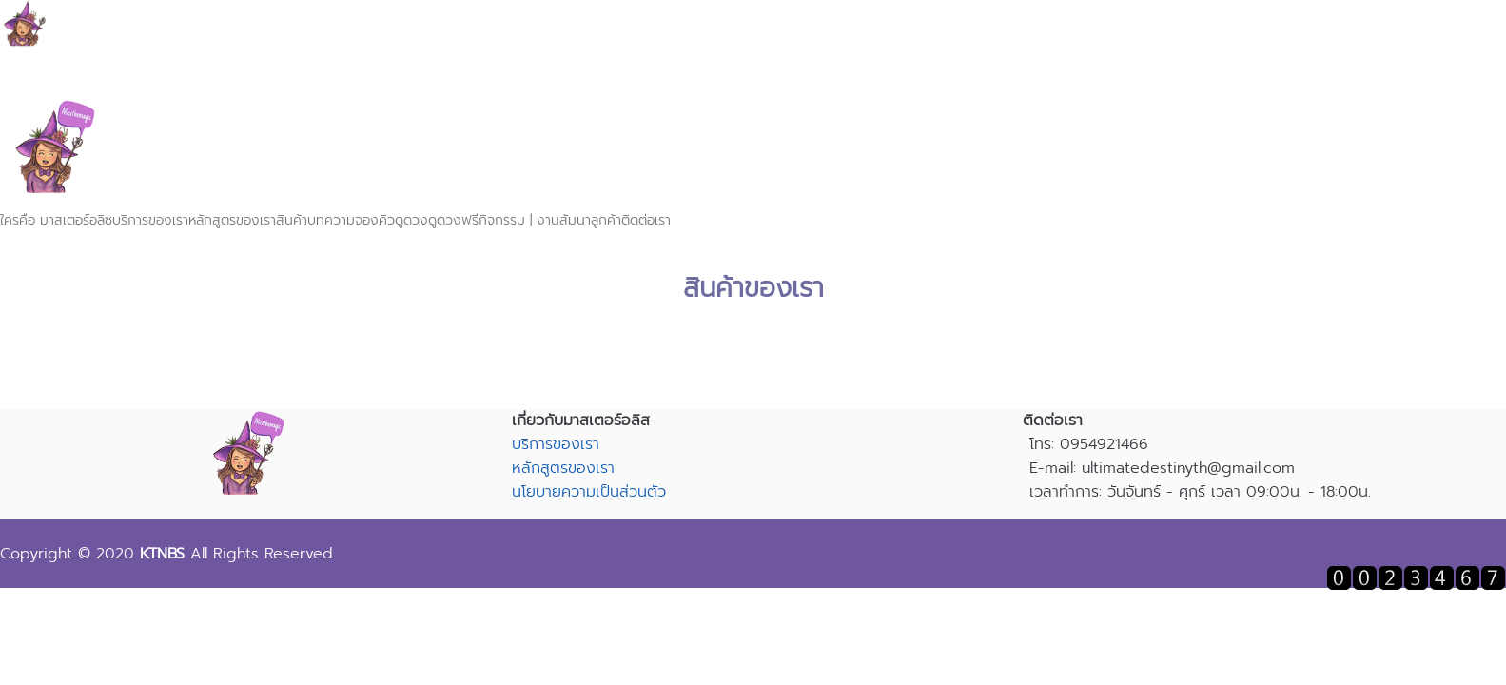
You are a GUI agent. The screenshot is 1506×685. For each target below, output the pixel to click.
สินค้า (291, 220)
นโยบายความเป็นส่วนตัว (589, 491)
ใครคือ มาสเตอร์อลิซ (56, 220)
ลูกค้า (606, 220)
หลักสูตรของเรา (232, 220)
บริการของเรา (150, 220)
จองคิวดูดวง (391, 220)
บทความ (331, 220)
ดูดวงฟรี (453, 220)
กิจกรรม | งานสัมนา (535, 220)
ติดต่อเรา (646, 220)
